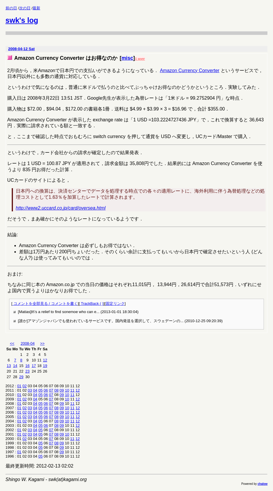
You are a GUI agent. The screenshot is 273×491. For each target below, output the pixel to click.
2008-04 (28, 343)
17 (34, 365)
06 (46, 390)
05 (40, 390)
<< (12, 343)
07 (51, 390)
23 (27, 371)
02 (24, 386)
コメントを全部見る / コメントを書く (44, 303)
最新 (36, 8)
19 (45, 365)
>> (42, 343)
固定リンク (115, 303)
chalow (263, 483)
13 (9, 365)
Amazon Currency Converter (190, 70)
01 (19, 386)
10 (67, 390)
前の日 (11, 8)
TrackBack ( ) (91, 303)
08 (56, 390)
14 (15, 365)
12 (45, 360)
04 (35, 390)
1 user (140, 58)
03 (30, 390)
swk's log (22, 20)
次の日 (25, 8)
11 (72, 390)
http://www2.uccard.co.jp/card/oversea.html (61, 207)
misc (127, 58)
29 (21, 377)
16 (27, 365)
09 (62, 390)
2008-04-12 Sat (21, 49)
